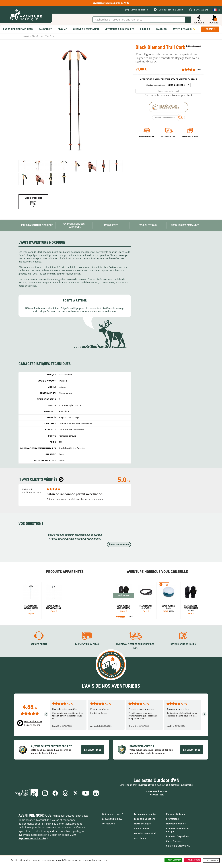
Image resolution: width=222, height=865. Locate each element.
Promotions (172, 818)
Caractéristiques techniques (74, 225)
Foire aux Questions (144, 818)
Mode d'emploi (33, 197)
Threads (65, 793)
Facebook (55, 793)
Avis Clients (111, 225)
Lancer (188, 20)
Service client (39, 644)
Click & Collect (141, 828)
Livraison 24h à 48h (168, 136)
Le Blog (26, 793)
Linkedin (96, 793)
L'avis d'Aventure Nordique (37, 225)
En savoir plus (92, 749)
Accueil (26, 36)
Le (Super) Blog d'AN (112, 818)
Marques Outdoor (175, 814)
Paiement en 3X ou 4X (146, 136)
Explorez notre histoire (32, 838)
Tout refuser (192, 860)
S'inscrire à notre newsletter (156, 793)
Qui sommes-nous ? (112, 814)
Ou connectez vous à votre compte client (168, 95)
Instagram (45, 793)
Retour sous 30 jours (190, 136)
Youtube (86, 793)
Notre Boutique (142, 823)
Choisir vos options (155, 85)
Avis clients (140, 838)
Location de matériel (145, 833)
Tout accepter (173, 860)
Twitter (75, 793)
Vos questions (148, 225)
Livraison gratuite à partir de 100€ (111, 2)
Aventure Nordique (34, 815)
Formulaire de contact (145, 814)
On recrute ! (108, 823)
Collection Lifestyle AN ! (178, 845)
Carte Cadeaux (174, 841)
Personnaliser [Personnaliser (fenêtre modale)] (211, 860)
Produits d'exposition (177, 836)
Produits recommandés (185, 225)
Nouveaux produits (176, 823)
